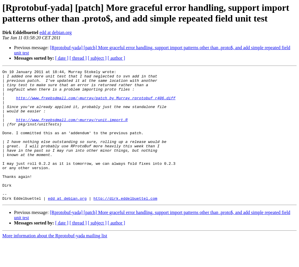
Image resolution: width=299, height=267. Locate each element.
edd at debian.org (55, 32)
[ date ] (61, 58)
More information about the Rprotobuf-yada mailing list (54, 261)
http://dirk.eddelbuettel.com (125, 224)
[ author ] (116, 58)
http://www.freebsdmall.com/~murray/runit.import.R (72, 130)
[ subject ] (97, 58)
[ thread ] (78, 58)
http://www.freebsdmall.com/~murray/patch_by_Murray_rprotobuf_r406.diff (95, 104)
